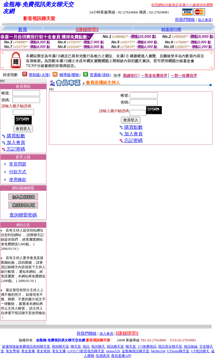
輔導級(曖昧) (70, 75)
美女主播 (59, 351)
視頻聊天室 (60, 347)
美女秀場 (12, 351)
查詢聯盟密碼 (23, 215)
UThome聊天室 (178, 351)
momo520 (113, 351)
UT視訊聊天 (200, 351)
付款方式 (17, 172)
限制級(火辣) (39, 75)
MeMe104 (158, 351)
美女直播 (28, 351)
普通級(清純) (100, 75)
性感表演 (103, 356)
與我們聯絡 (185, 19)
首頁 (22, 29)
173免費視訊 (147, 347)
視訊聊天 (98, 347)
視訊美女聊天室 (170, 347)
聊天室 (76, 347)
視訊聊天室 (115, 347)
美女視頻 (43, 351)
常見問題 (17, 164)
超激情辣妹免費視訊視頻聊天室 (26, 347)
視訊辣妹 (191, 347)
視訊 (86, 347)
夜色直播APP (121, 356)
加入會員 (205, 20)
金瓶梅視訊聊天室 (135, 351)
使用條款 (17, 179)
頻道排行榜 (171, 29)
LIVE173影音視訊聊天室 (85, 351)
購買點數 (13, 135)
